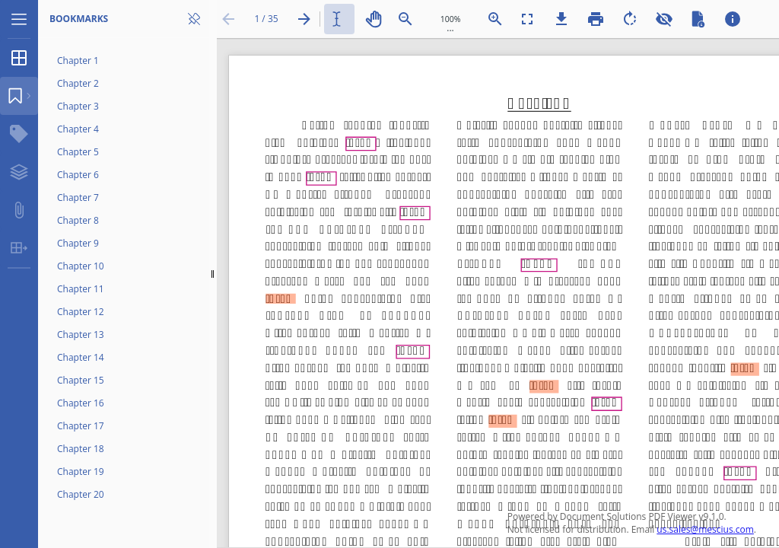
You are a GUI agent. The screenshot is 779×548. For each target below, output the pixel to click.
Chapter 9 (78, 243)
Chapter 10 (80, 266)
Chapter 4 (78, 129)
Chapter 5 (78, 151)
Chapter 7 (78, 197)
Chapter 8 (78, 220)
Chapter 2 (78, 83)
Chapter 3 (78, 106)
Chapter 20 (80, 494)
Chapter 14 (80, 357)
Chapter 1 (78, 60)
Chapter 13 (80, 334)
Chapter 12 (80, 311)
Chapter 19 (80, 471)
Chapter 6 (78, 174)
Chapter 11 (80, 288)
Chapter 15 (80, 380)
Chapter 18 (80, 448)
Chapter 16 (80, 403)
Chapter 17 (80, 425)
